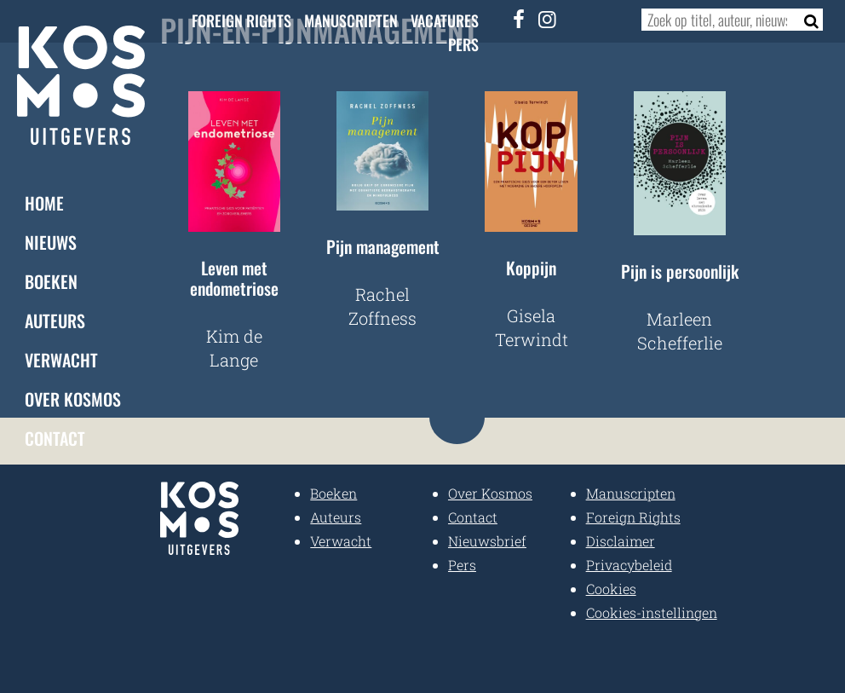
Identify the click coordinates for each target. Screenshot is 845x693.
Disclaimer (620, 541)
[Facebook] (518, 18)
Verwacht (61, 359)
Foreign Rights (241, 20)
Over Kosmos (73, 399)
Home (44, 203)
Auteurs (55, 320)
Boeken (51, 281)
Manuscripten (351, 20)
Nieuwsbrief (487, 541)
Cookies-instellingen (651, 612)
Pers (463, 44)
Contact (55, 438)
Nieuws (51, 242)
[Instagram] (546, 18)
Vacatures (445, 20)
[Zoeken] (806, 20)
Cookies (611, 589)
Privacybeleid (629, 565)
